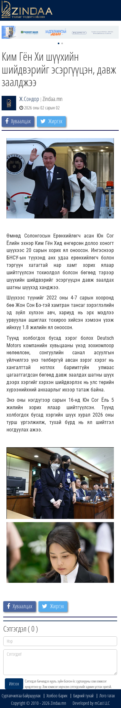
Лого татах (107, 696)
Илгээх (14, 684)
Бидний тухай (83, 696)
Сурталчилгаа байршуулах (21, 696)
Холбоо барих (56, 696)
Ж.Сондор (29, 99)
